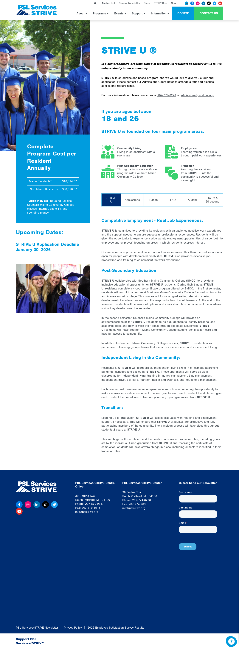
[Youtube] (220, 3)
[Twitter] (214, 3)
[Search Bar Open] (95, 3)
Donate (183, 13)
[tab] (111, 200)
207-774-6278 (166, 95)
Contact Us (209, 13)
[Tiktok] (209, 3)
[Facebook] (192, 3)
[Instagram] (198, 3)
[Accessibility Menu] (231, 641)
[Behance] (186, 3)
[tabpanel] (162, 335)
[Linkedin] (203, 3)
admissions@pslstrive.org (197, 95)
